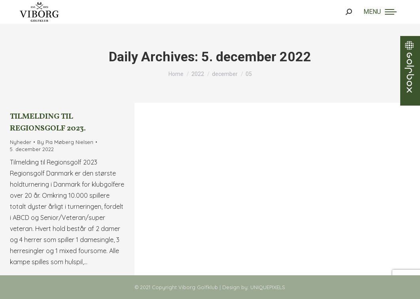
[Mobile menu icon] (380, 12)
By (65, 142)
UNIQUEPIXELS (267, 287)
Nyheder (20, 142)
